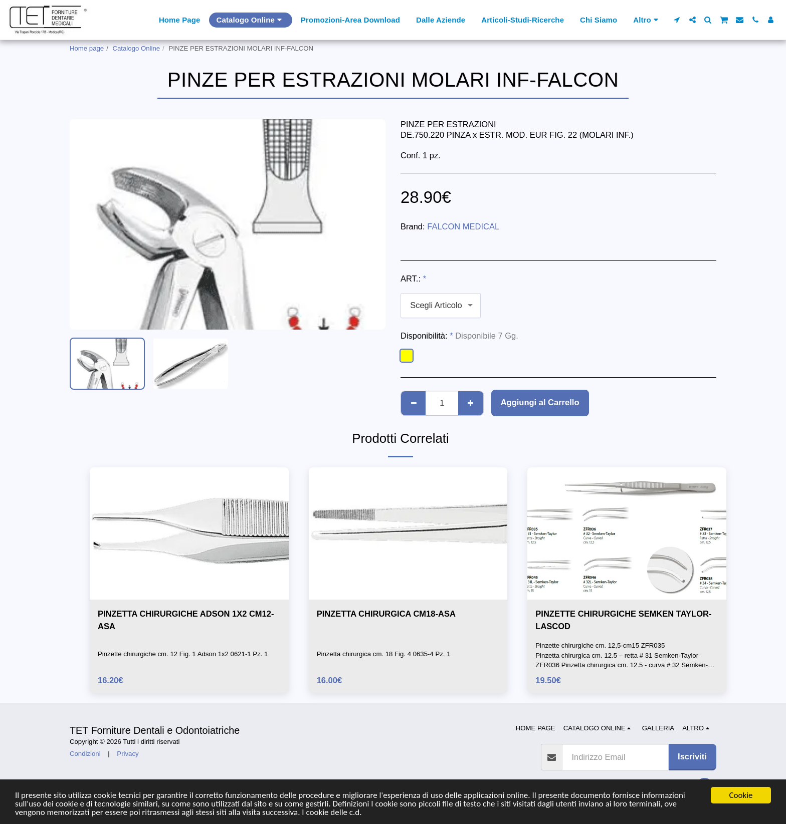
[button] (677, 20)
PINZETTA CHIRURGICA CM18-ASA (386, 613)
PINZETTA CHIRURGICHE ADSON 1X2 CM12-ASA (186, 620)
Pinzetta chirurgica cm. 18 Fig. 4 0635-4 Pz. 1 (384, 654)
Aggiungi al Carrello (540, 402)
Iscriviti (692, 756)
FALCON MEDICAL (463, 226)
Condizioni (85, 753)
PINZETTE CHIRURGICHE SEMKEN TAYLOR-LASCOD (623, 620)
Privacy (127, 753)
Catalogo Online (136, 48)
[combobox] (441, 305)
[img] (189, 533)
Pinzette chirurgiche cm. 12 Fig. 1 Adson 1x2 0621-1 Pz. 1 (183, 654)
